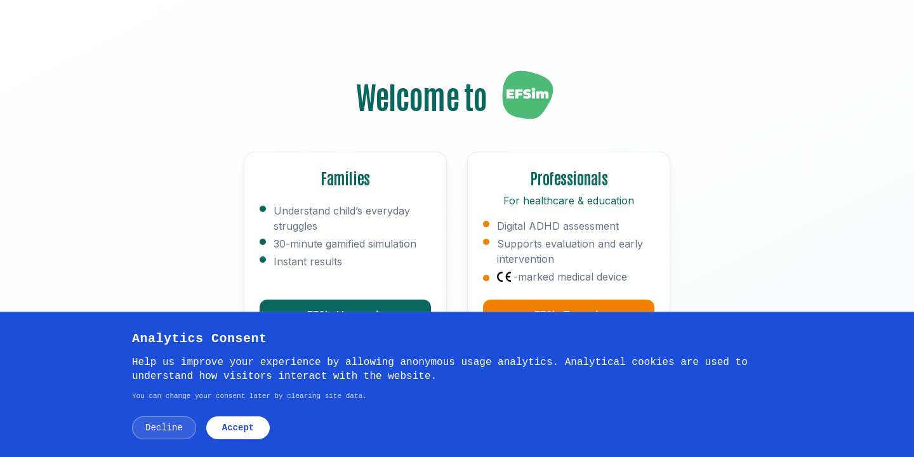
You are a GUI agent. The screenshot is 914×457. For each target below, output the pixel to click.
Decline (164, 428)
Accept (238, 428)
